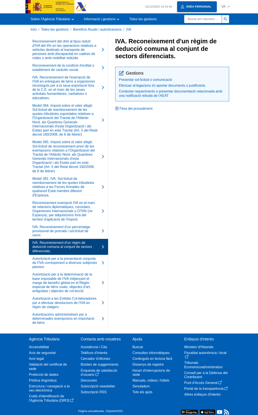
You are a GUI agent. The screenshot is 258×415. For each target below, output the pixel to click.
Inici (34, 29)
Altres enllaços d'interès (202, 394)
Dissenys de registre (148, 364)
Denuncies (89, 380)
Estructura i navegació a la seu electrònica (49, 388)
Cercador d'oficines (95, 358)
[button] (226, 6)
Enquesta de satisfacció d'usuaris (99, 372)
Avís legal (36, 358)
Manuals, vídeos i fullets (150, 380)
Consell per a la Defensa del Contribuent (206, 375)
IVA (128, 29)
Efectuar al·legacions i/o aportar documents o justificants (162, 85)
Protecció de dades (43, 374)
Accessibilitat (39, 347)
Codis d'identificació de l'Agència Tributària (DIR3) (51, 398)
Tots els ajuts (142, 392)
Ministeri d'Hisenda (198, 347)
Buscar (137, 347)
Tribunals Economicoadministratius (203, 365)
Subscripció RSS (94, 392)
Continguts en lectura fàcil (152, 358)
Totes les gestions (143, 19)
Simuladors (141, 386)
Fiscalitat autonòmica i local (205, 355)
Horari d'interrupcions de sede (151, 372)
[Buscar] (203, 19)
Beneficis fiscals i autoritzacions (97, 29)
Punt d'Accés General (203, 383)
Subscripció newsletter (98, 386)
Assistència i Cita (94, 347)
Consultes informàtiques (151, 353)
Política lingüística (43, 380)
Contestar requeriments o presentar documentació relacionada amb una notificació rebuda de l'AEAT (170, 93)
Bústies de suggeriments (99, 364)
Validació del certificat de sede (48, 366)
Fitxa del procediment (134, 108)
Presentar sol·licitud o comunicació (145, 79)
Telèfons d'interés (94, 353)
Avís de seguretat (42, 353)
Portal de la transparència (206, 388)
